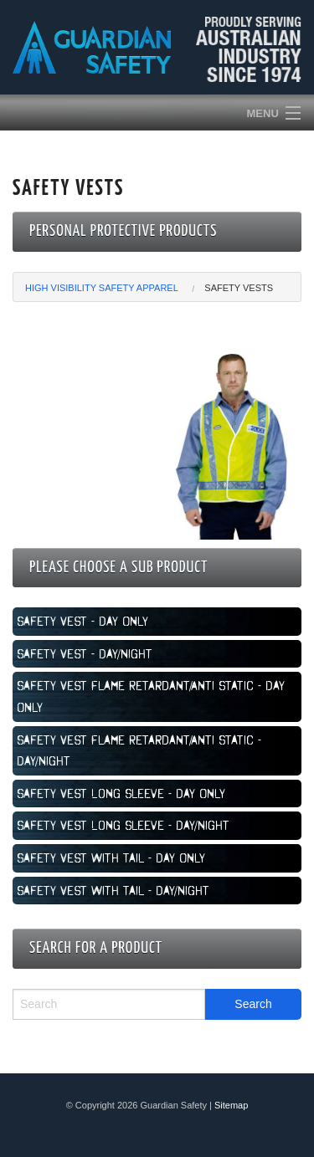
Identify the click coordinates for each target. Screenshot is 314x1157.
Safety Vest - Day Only (82, 620)
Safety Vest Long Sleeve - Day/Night (123, 824)
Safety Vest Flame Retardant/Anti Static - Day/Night (139, 750)
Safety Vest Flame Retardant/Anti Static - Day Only (151, 696)
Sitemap (231, 1105)
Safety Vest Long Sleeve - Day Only (121, 793)
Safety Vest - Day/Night (84, 653)
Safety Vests (238, 288)
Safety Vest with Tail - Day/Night (113, 890)
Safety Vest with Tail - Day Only (111, 857)
